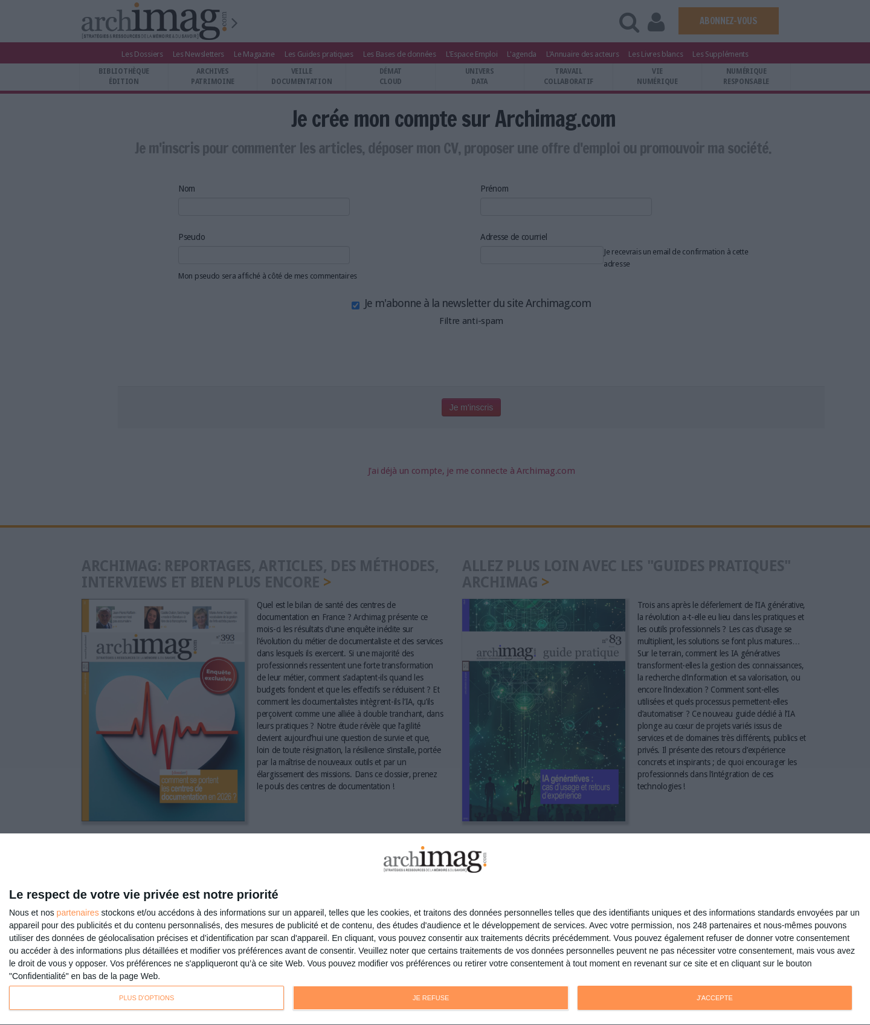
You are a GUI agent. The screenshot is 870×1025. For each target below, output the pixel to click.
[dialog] (435, 929)
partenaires (78, 912)
